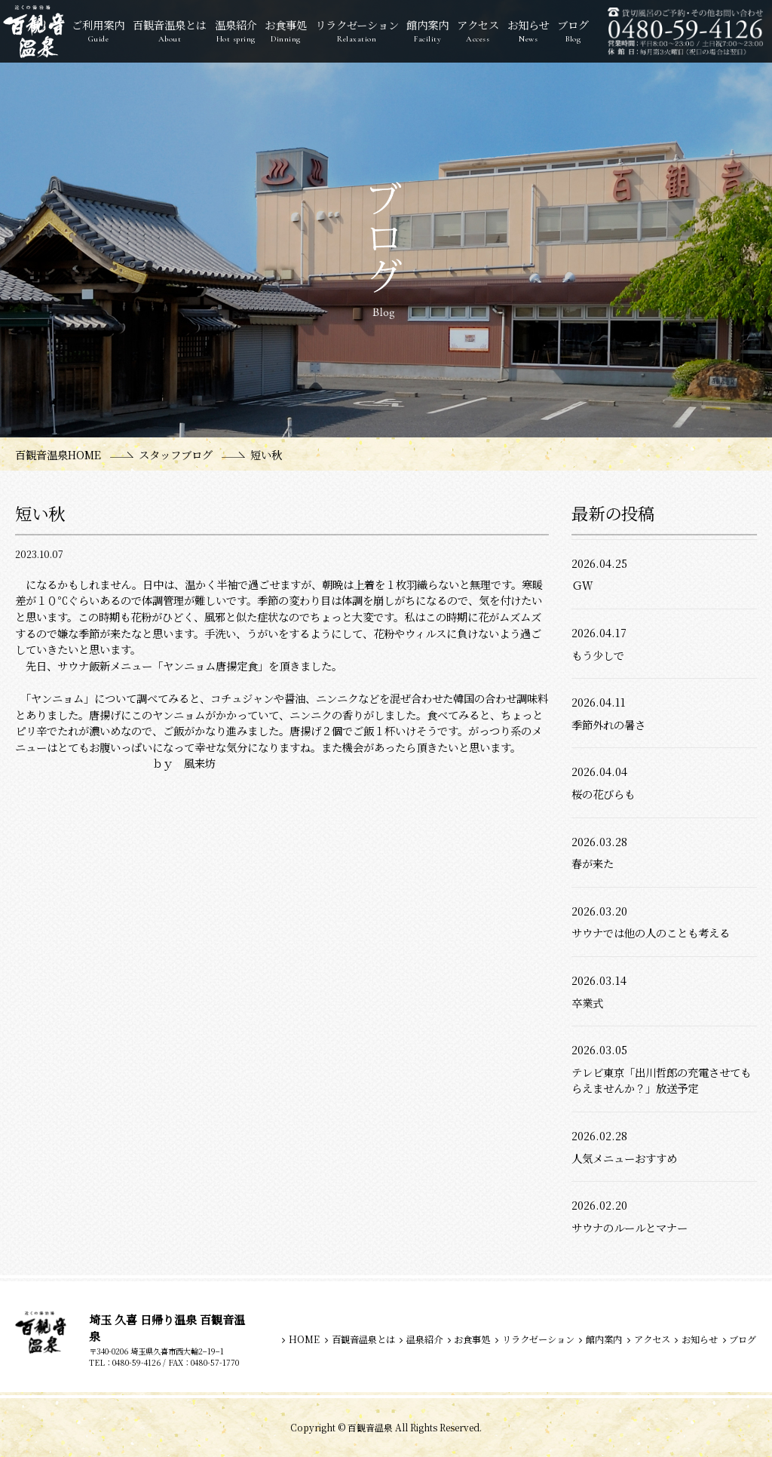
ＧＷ (582, 585)
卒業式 (587, 1003)
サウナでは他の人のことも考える (650, 932)
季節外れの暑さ (608, 724)
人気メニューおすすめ (624, 1158)
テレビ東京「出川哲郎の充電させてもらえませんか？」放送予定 (661, 1080)
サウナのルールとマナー (629, 1227)
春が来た (592, 863)
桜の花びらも (603, 794)
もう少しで (597, 655)
